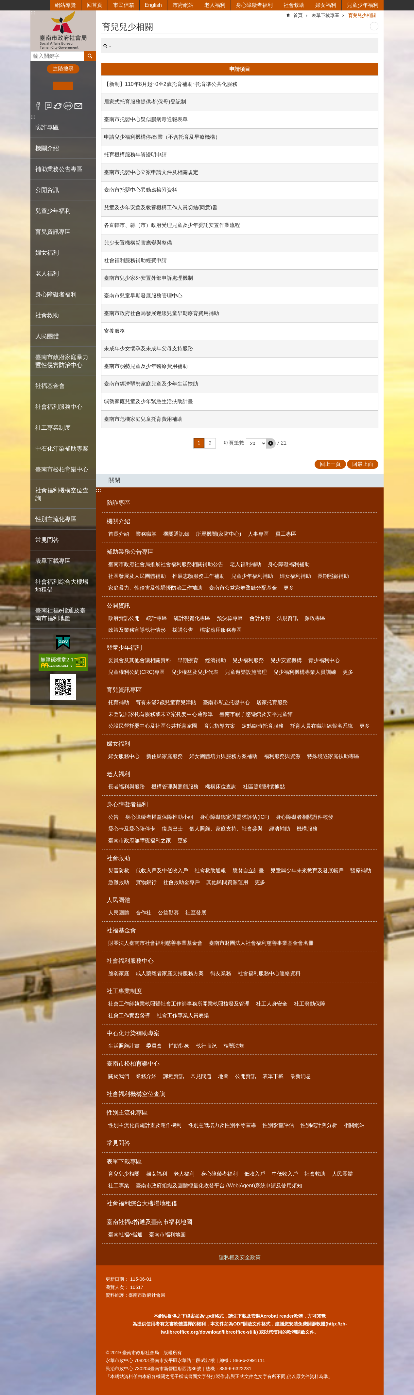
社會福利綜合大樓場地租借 (61, 586)
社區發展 (195, 912)
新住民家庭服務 (164, 756)
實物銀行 (146, 882)
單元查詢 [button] (107, 46)
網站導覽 (65, 5)
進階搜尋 (63, 68)
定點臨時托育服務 (263, 726)
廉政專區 (314, 618)
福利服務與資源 (282, 756)
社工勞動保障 (309, 1004)
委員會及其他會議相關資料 (139, 660)
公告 (113, 817)
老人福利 (214, 5)
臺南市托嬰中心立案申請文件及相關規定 (151, 172)
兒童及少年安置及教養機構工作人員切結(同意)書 (160, 207)
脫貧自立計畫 (248, 870)
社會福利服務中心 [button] (58, 407)
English (153, 5)
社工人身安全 (271, 1004)
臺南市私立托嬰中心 (226, 702)
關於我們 (118, 1076)
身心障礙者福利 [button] (56, 294)
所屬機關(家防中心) (218, 534)
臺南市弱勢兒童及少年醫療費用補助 (146, 366)
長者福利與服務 (126, 786)
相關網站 (354, 1125)
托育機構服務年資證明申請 (135, 154)
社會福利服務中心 (130, 961)
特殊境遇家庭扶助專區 (333, 756)
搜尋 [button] (90, 56)
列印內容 (374, 26)
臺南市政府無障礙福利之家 (139, 840)
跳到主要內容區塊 (3, 3)
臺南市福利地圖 (167, 1234)
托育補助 (118, 702)
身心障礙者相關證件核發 (304, 817)
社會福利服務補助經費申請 (135, 260)
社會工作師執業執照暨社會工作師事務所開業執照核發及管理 (179, 1004)
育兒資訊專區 (124, 690)
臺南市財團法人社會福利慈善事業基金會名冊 (261, 943)
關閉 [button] (114, 480)
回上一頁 (330, 464)
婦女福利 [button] (47, 252)
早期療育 (188, 660)
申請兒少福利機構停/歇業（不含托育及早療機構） (162, 137)
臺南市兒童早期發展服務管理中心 (143, 295)
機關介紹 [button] (47, 148)
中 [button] (63, 86)
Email (78, 106)
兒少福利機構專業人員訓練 (304, 672)
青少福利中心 (324, 660)
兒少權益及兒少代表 (194, 672)
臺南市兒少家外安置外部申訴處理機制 (148, 278)
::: (33, 12)
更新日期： (117, 1279)
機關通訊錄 (176, 534)
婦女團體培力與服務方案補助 (223, 756)
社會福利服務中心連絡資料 (269, 973)
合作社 (143, 912)
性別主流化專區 (127, 1112)
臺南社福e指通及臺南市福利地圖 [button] (60, 614)
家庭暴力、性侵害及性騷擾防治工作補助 (155, 588)
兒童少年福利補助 (252, 576)
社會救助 (294, 5)
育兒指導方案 (219, 726)
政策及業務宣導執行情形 (137, 630)
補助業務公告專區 (130, 551)
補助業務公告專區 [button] (58, 169)
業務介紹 (146, 1076)
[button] (271, 443)
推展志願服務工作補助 (198, 576)
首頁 (297, 15)
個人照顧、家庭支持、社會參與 (226, 829)
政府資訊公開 (124, 618)
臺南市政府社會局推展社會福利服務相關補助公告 (165, 564)
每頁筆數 (233, 443)
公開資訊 (118, 605)
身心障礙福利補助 (289, 564)
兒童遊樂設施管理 (246, 672)
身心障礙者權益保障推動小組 (159, 817)
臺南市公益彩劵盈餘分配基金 (243, 588)
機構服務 (307, 829)
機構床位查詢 (220, 786)
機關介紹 (118, 521)
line (68, 106)
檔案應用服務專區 (221, 630)
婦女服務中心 (124, 756)
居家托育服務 (272, 702)
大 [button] (83, 86)
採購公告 (182, 630)
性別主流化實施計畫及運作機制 (144, 1125)
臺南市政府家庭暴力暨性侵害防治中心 (61, 361)
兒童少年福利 (362, 5)
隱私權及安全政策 (240, 1257)
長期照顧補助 (333, 576)
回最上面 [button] (362, 464)
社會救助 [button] (47, 315)
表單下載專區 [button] (53, 561)
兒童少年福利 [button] (53, 211)
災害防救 (118, 870)
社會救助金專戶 (181, 882)
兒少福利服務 (248, 660)
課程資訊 (173, 1076)
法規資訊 (287, 618)
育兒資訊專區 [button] (53, 232)
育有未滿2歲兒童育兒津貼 (166, 702)
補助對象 (178, 1046)
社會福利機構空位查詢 (61, 494)
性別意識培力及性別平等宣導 (222, 1125)
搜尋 (35, 54)
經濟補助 (215, 660)
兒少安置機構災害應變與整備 (138, 243)
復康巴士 (172, 829)
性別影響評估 (278, 1125)
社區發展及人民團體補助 (137, 576)
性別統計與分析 (319, 1125)
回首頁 (94, 5)
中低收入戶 (285, 1174)
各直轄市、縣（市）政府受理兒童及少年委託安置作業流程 (172, 225)
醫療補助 (360, 870)
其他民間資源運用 (227, 882)
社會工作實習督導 (129, 1015)
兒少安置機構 (286, 660)
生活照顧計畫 (124, 1046)
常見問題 (201, 1076)
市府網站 (183, 5)
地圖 (223, 1076)
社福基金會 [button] (50, 386)
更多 (289, 588)
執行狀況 (206, 1046)
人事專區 (258, 534)
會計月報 (260, 618)
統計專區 (156, 618)
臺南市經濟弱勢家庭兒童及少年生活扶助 (151, 384)
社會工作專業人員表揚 (183, 1015)
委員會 (154, 1046)
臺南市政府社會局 (63, 30)
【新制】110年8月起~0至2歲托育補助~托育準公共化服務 (170, 84)
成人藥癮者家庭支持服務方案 (170, 973)
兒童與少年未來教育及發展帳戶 (307, 870)
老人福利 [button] (47, 273)
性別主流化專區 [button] (56, 519)
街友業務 (220, 973)
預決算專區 (230, 618)
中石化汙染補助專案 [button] (61, 448)
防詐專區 (47, 127)
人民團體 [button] (47, 336)
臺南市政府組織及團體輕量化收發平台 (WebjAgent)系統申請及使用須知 (219, 1185)
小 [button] (43, 86)
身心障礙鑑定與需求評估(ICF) (234, 817)
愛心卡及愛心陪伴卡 (131, 829)
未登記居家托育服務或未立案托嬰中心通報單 (160, 714)
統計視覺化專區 (192, 618)
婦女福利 (325, 5)
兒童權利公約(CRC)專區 (136, 672)
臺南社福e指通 (125, 1234)
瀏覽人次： (117, 1287)
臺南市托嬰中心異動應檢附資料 (140, 190)
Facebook (38, 106)
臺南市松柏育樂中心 (133, 1063)
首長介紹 (118, 534)
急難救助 (118, 882)
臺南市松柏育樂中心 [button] (61, 469)
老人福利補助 (245, 564)
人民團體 (118, 900)
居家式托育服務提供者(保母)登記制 (145, 101)
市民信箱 (123, 5)
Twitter (58, 106)
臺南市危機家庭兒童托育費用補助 (143, 419)
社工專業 (118, 1185)
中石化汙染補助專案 (133, 1033)
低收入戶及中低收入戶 (162, 870)
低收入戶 (254, 1174)
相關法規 (233, 1046)
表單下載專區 (325, 15)
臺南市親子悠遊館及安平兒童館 (256, 714)
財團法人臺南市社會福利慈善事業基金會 (155, 943)
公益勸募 (168, 912)
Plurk (48, 106)
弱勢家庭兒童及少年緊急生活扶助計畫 (148, 401)
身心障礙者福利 (254, 5)
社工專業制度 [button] (53, 427)
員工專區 (285, 534)
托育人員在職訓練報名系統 (321, 726)
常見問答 (47, 540)
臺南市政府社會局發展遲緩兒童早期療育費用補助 (161, 313)
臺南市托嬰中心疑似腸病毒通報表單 (146, 119)
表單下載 (273, 1076)
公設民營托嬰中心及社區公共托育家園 (152, 726)
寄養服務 (114, 331)
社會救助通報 (210, 870)
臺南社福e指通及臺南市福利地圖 (149, 1222)
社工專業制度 (124, 991)
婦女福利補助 (295, 576)
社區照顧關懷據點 (264, 786)
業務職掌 (146, 534)
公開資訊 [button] (47, 190)
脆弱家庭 (118, 973)
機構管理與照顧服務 (174, 786)
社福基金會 (121, 930)
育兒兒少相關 (362, 15)
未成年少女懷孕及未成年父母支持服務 (148, 348)
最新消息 (300, 1076)
